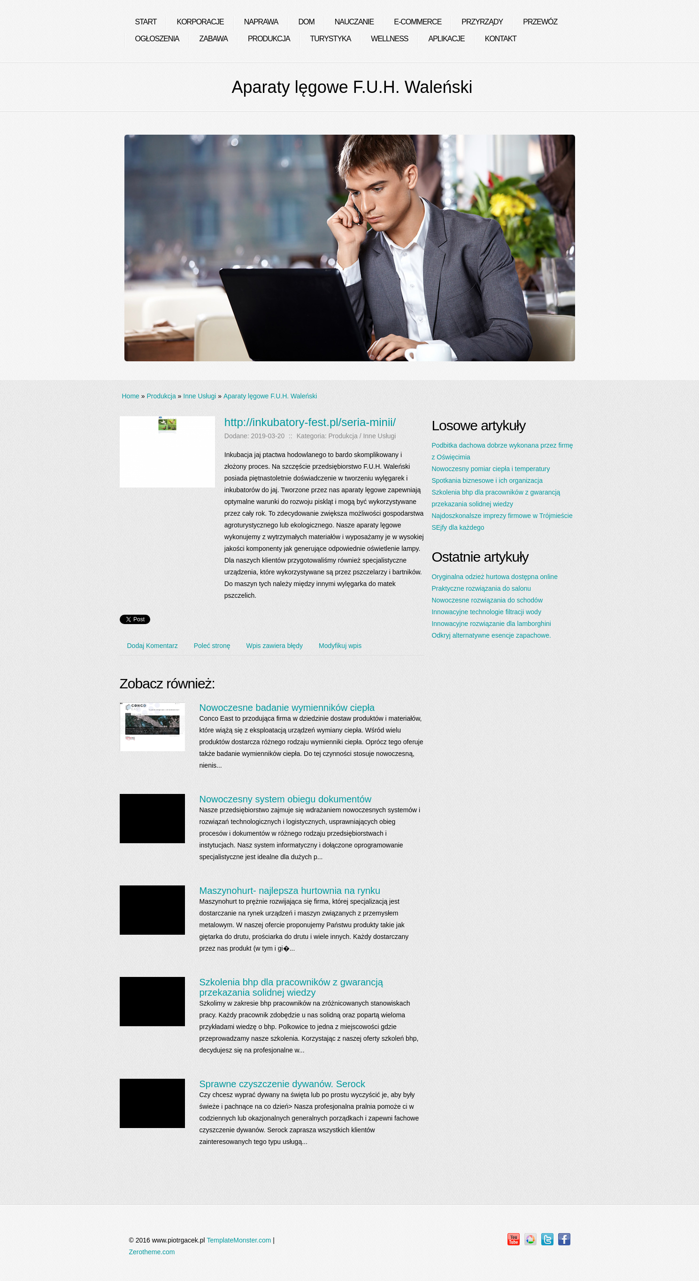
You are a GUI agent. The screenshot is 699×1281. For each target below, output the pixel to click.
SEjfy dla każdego (457, 527)
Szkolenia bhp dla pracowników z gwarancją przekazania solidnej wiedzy (291, 987)
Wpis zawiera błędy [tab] (274, 645)
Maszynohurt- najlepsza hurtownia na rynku (289, 890)
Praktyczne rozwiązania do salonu (481, 588)
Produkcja (161, 396)
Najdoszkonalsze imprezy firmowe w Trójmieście (501, 515)
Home (130, 396)
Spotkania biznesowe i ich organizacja (487, 480)
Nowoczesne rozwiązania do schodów (487, 600)
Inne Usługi (199, 396)
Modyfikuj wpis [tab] (340, 645)
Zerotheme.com (152, 1252)
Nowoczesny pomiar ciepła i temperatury (490, 469)
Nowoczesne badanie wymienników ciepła (287, 707)
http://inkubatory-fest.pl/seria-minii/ (310, 422)
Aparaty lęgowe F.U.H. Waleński (270, 396)
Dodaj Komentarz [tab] (152, 645)
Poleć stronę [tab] (212, 645)
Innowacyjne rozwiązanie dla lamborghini (491, 623)
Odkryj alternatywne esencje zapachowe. (491, 635)
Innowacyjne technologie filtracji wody (486, 612)
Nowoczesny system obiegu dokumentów (285, 799)
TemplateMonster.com (239, 1240)
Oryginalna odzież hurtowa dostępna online (494, 576)
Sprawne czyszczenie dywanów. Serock (282, 1084)
